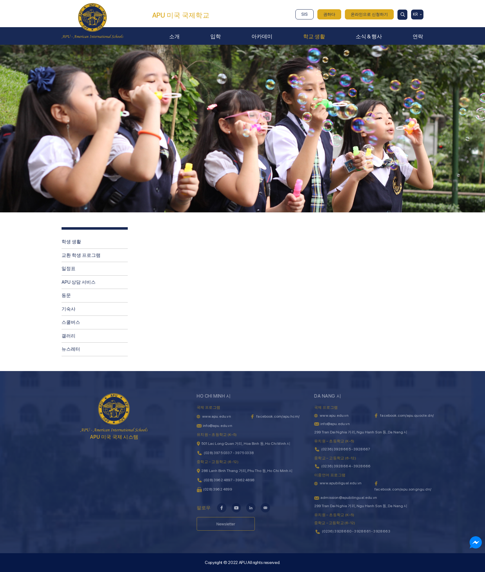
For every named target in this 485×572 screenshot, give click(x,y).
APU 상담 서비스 (79, 282)
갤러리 (68, 336)
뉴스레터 (71, 349)
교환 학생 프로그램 (81, 255)
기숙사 (68, 309)
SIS (304, 14)
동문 (66, 295)
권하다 (329, 14)
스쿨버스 (71, 322)
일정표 (68, 268)
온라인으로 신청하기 (369, 14)
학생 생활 (71, 241)
